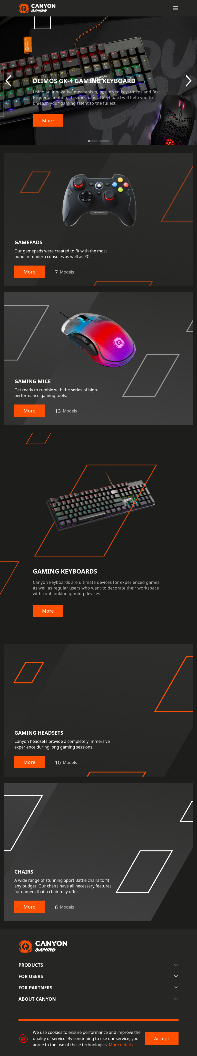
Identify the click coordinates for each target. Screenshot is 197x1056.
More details (121, 1045)
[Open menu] (175, 8)
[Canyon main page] (36, 8)
